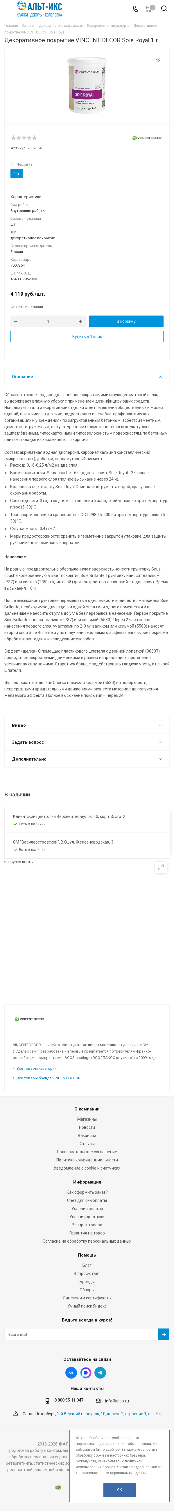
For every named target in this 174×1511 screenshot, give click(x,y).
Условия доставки (87, 1216)
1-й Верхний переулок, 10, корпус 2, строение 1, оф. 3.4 (109, 1413)
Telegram (100, 1373)
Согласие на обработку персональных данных (87, 1241)
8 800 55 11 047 (68, 1400)
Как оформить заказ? (87, 1192)
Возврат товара (87, 1225)
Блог (87, 1265)
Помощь (87, 1255)
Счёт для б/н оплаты (87, 1200)
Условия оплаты (87, 1208)
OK (119, 1489)
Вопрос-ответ (87, 1273)
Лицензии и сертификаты (87, 1298)
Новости (87, 1127)
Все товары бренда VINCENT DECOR (48, 1078)
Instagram (86, 1373)
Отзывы (87, 1143)
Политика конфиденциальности (87, 1160)
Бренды (87, 1281)
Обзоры (87, 1289)
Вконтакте (71, 1373)
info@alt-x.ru (117, 1401)
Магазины (87, 1119)
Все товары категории (37, 1068)
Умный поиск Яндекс (87, 1306)
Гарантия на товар (87, 1233)
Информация (87, 1182)
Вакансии (87, 1135)
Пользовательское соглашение (87, 1151)
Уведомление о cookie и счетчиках (87, 1168)
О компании (87, 1109)
